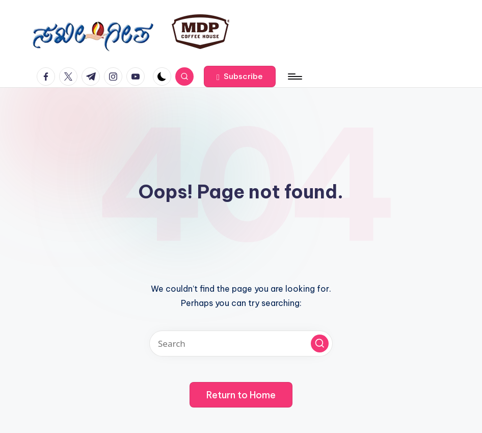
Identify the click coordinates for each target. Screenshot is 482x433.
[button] (240, 76)
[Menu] (294, 76)
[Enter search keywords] (241, 343)
